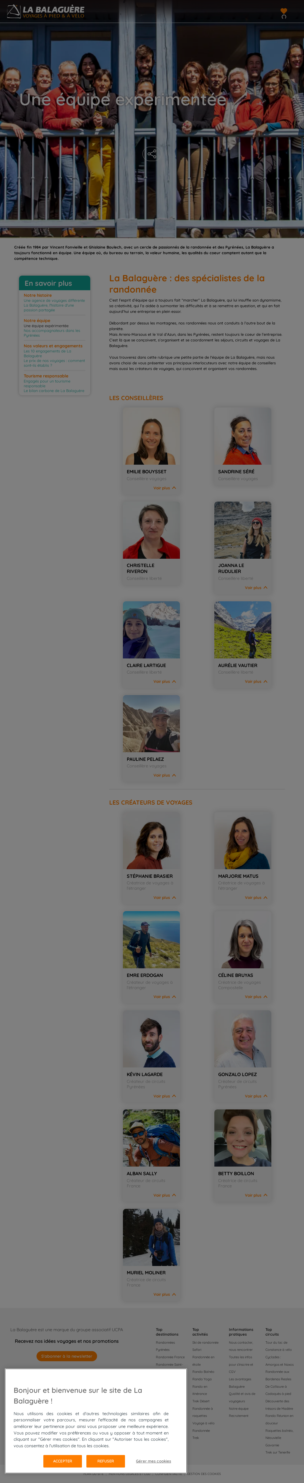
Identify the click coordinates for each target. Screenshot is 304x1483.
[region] (96, 1420)
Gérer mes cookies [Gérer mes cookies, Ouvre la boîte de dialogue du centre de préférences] (153, 1461)
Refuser (105, 1461)
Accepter (62, 1461)
